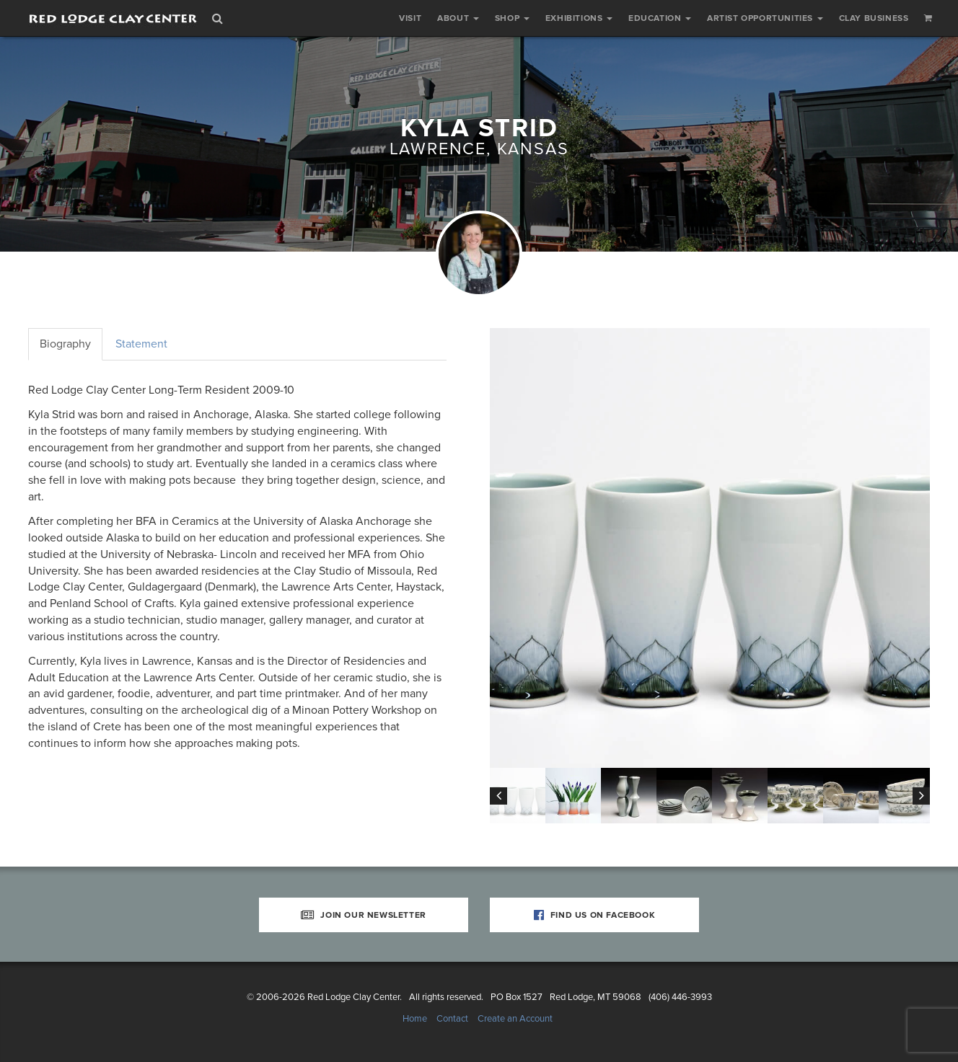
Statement (141, 344)
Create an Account (515, 1019)
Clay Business (874, 18)
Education (659, 18)
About (458, 18)
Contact (452, 1019)
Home (415, 1019)
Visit (410, 18)
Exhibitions (578, 18)
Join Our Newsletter (363, 915)
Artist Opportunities (765, 18)
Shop (512, 18)
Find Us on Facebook (595, 915)
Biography (65, 344)
